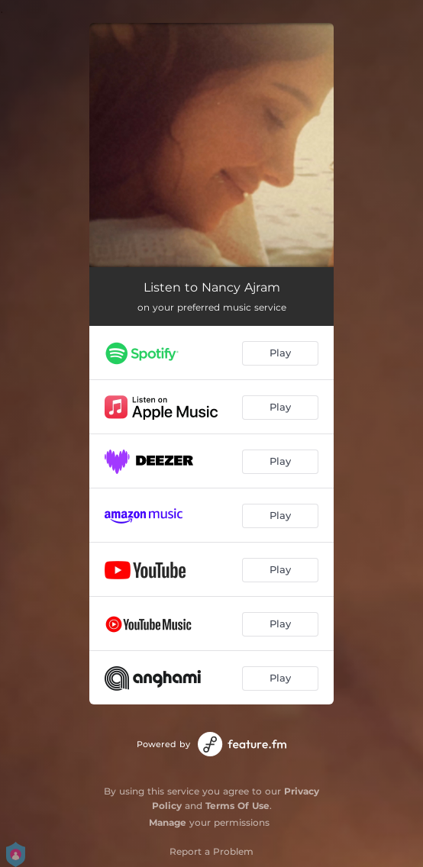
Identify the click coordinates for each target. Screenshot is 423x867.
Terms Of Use (237, 805)
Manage (167, 822)
